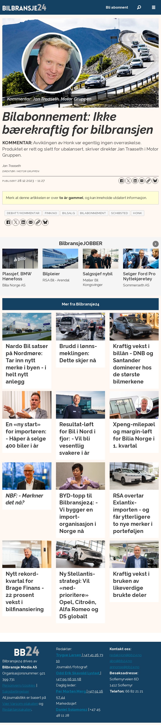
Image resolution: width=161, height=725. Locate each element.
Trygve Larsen (68, 655)
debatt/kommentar (23, 213)
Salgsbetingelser (15, 691)
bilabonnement (93, 213)
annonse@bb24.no (124, 667)
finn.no (51, 213)
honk (137, 213)
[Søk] (139, 7)
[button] (156, 244)
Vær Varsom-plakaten (20, 704)
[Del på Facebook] (121, 181)
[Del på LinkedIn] (135, 181)
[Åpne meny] (154, 7)
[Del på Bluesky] (155, 181)
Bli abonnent (117, 7)
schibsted (119, 213)
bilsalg (68, 213)
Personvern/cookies (18, 685)
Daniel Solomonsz (71, 709)
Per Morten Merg (71, 691)
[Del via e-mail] (142, 181)
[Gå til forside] (25, 7)
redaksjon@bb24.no (126, 655)
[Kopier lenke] (148, 181)
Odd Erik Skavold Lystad (77, 673)
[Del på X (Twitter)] (128, 181)
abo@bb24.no (121, 661)
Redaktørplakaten (16, 709)
